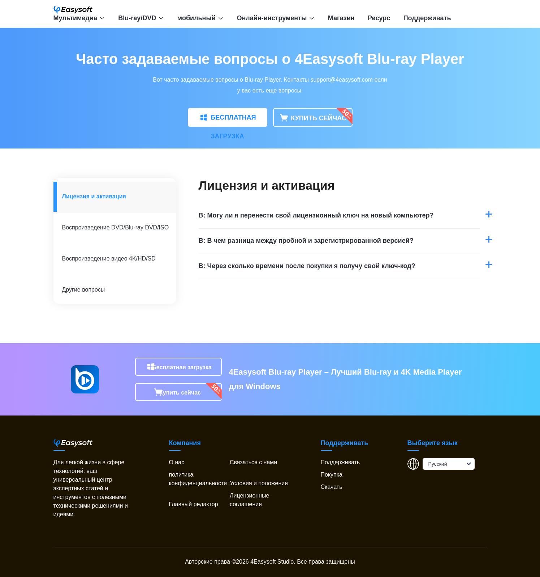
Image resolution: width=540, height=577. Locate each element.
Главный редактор (193, 504)
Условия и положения (259, 483)
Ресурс (379, 18)
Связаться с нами (253, 462)
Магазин (341, 18)
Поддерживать (427, 18)
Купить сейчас (180, 392)
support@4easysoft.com (341, 80)
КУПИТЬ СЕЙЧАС (312, 118)
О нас (177, 462)
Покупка (332, 474)
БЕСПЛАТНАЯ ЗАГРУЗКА (227, 120)
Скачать (331, 487)
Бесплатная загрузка (181, 367)
